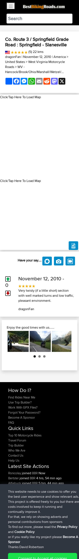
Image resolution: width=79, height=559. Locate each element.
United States (15, 61)
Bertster (14, 478)
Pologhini (15, 488)
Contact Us (15, 455)
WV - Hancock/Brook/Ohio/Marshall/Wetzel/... (34, 69)
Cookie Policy (12, 548)
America (60, 56)
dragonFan (13, 56)
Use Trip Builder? (20, 402)
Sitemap (47, 543)
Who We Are (16, 450)
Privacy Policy (64, 543)
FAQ (11, 422)
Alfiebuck (15, 483)
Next (65, 341)
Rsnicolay (15, 473)
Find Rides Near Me (21, 397)
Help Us (13, 460)
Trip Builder (16, 445)
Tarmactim (15, 493)
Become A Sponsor (21, 417)
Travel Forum (17, 440)
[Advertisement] (39, 139)
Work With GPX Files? (22, 407)
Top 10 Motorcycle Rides (25, 435)
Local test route (49, 493)
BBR (35, 473)
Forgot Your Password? (24, 412)
